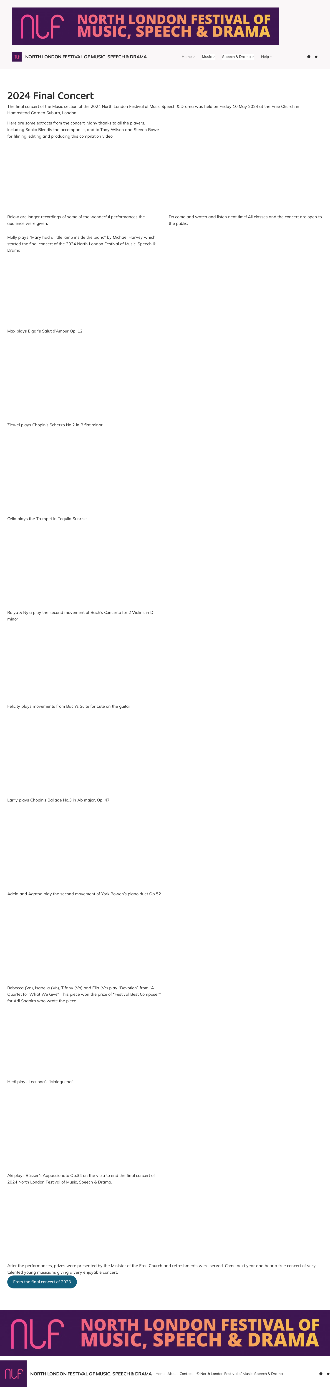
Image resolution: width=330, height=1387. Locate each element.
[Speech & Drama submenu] (253, 57)
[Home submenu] (194, 57)
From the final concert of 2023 (42, 1281)
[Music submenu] (214, 57)
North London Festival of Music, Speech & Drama (86, 57)
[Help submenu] (271, 57)
